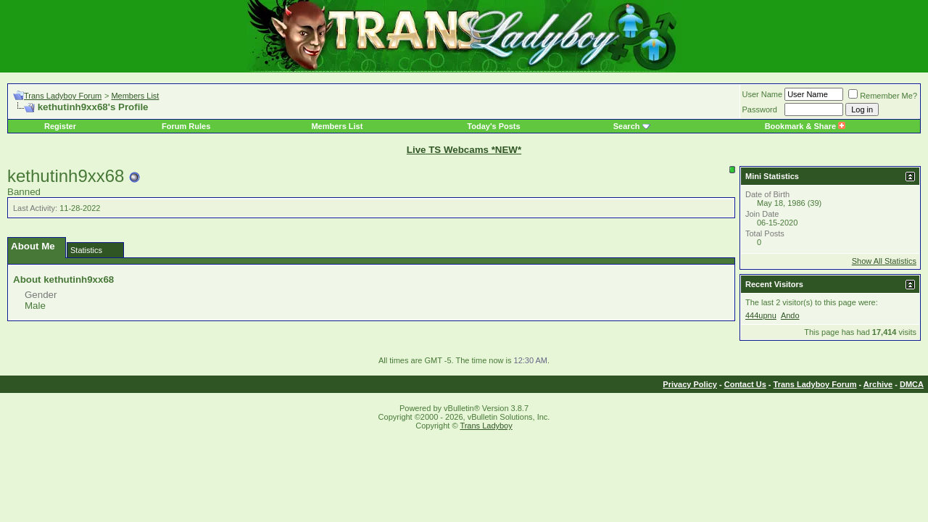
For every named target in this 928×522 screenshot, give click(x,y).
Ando (790, 315)
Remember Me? (882, 95)
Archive (877, 384)
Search (626, 126)
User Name (762, 94)
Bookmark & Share (805, 126)
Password (759, 109)
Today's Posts (493, 126)
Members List (135, 95)
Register (60, 126)
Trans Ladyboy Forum (63, 95)
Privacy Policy (690, 384)
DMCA (912, 384)
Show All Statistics (884, 261)
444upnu (760, 315)
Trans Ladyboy (486, 425)
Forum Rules (186, 126)
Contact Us (745, 384)
